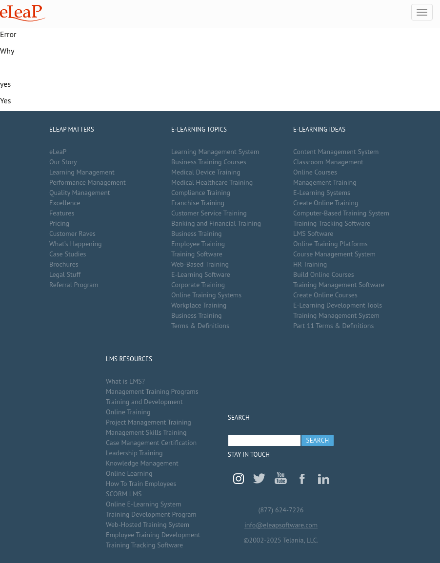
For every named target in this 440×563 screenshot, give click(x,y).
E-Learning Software (200, 274)
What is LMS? (125, 381)
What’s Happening (75, 243)
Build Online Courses (323, 274)
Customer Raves (72, 233)
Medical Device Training (205, 172)
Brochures (64, 264)
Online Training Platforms (330, 243)
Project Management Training (148, 422)
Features (61, 213)
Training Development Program (151, 514)
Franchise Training (197, 202)
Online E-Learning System (143, 504)
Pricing (59, 223)
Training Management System (336, 315)
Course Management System (334, 254)
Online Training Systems (206, 295)
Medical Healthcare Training (212, 182)
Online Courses (315, 172)
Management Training (325, 182)
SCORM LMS (124, 493)
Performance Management (87, 182)
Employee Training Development (153, 534)
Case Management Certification (151, 442)
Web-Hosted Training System (147, 524)
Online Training (128, 412)
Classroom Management (328, 161)
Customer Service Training (209, 213)
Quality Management (79, 192)
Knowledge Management (142, 463)
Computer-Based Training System (341, 213)
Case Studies (67, 254)
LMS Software (313, 233)
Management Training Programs (152, 391)
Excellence (64, 202)
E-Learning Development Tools (337, 305)
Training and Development (144, 401)
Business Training (196, 233)
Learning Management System (215, 151)
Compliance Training (200, 192)
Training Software (196, 254)
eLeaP (22, 13)
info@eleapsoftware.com (281, 525)
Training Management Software (338, 284)
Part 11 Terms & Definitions (333, 325)
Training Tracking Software (331, 223)
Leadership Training (134, 452)
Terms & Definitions (200, 325)
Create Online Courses (325, 295)
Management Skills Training (146, 432)
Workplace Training (198, 305)
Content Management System (336, 151)
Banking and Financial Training (216, 223)
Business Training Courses (208, 161)
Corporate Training (198, 284)
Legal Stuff (64, 274)
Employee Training (198, 243)
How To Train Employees (141, 483)
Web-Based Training (200, 264)
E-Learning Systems (321, 192)
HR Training (310, 264)
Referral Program (74, 284)
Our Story (63, 161)
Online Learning (129, 473)
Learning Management (82, 172)
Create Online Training (326, 202)
